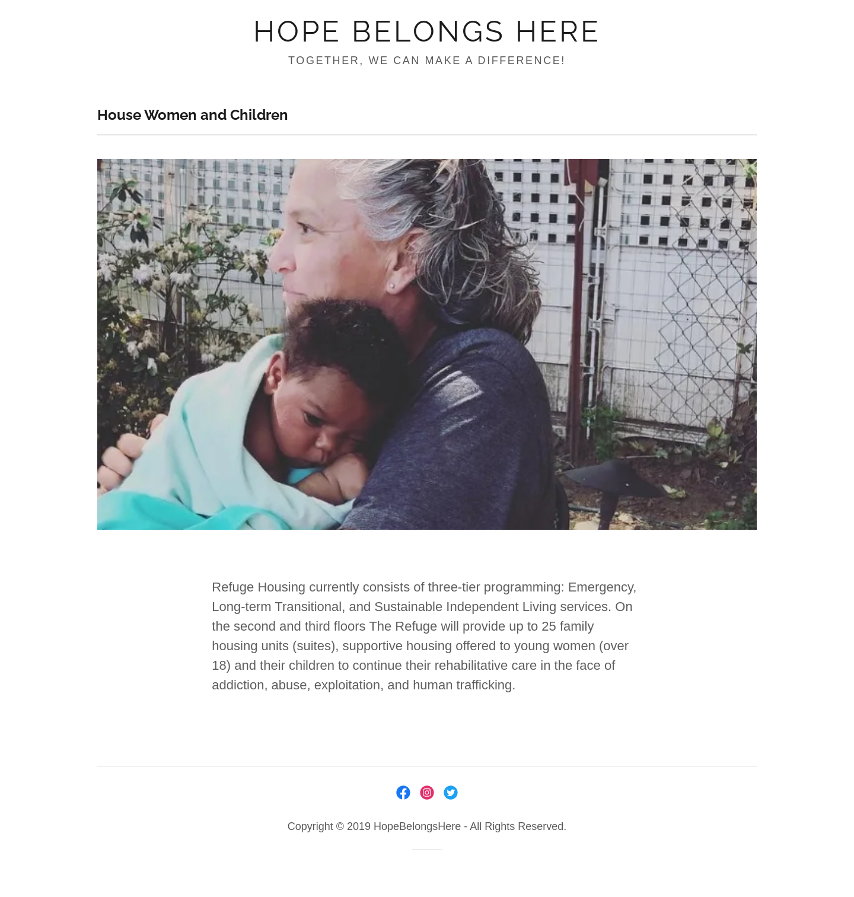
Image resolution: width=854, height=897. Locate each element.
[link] (427, 37)
